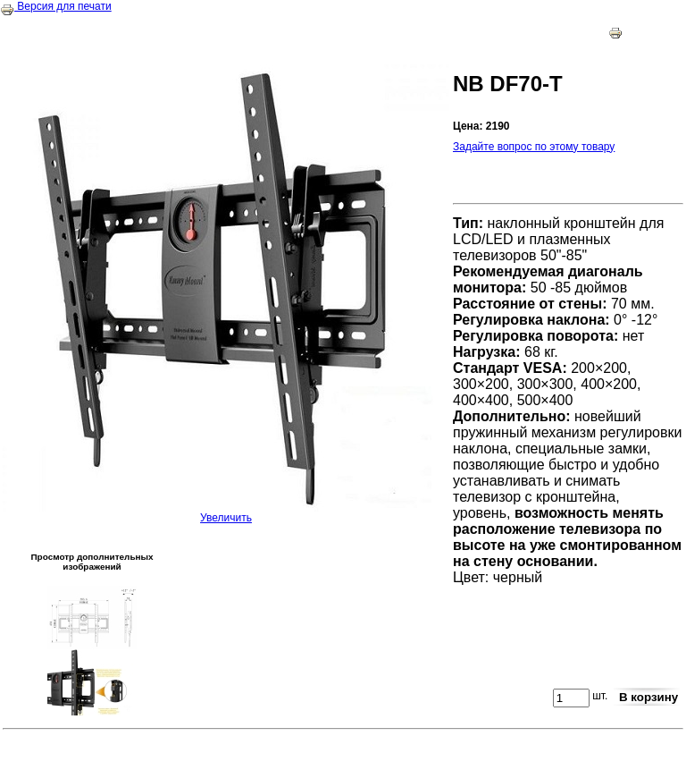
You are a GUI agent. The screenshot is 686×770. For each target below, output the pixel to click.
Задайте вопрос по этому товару (534, 146)
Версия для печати (56, 6)
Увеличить (226, 513)
